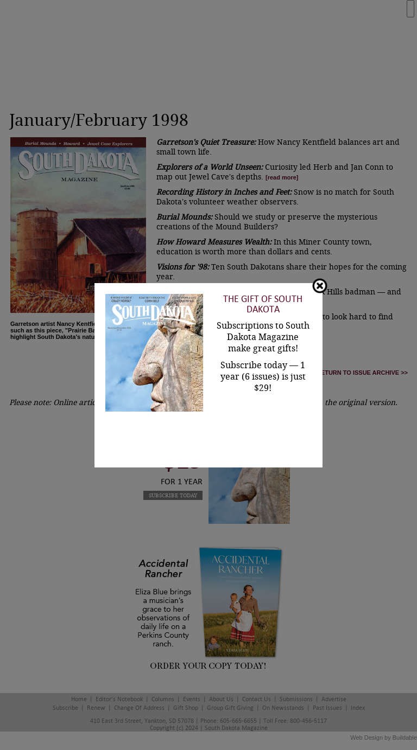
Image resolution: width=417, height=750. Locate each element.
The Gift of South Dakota (262, 304)
